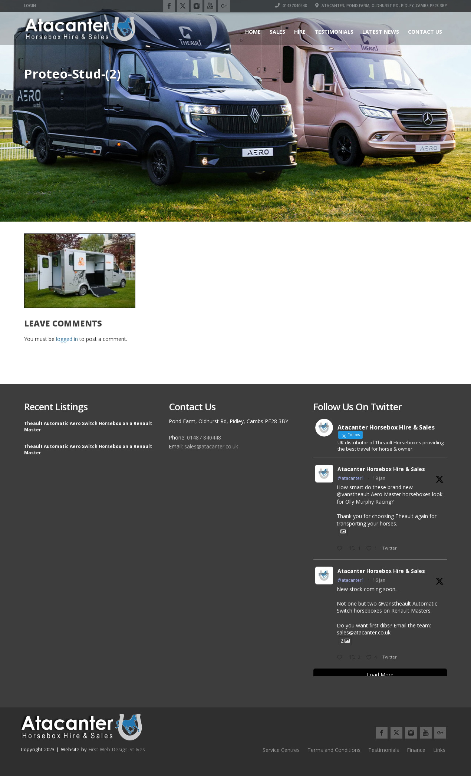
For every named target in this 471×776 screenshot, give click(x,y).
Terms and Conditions (333, 749)
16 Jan (379, 580)
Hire (300, 31)
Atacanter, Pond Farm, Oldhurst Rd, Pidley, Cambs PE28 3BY (381, 5)
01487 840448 (204, 437)
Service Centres (281, 749)
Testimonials (333, 31)
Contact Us (425, 31)
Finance (416, 749)
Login (30, 5)
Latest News (380, 31)
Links (439, 749)
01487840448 (291, 5)
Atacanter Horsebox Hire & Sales (381, 468)
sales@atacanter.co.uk (211, 446)
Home (253, 31)
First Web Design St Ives (117, 749)
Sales (277, 31)
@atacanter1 (350, 478)
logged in (67, 338)
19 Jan (379, 478)
